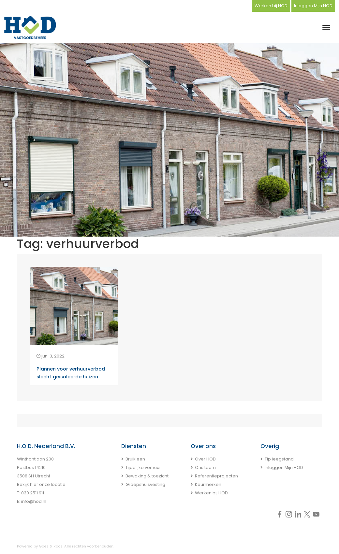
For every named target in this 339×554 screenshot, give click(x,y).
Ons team (205, 467)
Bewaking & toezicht (147, 476)
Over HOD (205, 459)
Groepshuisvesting (145, 484)
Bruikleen (135, 459)
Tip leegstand (279, 459)
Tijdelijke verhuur (143, 467)
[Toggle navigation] (326, 27)
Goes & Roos (51, 546)
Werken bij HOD (271, 6)
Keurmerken (208, 484)
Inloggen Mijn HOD (313, 6)
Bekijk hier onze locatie (41, 484)
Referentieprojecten (216, 476)
